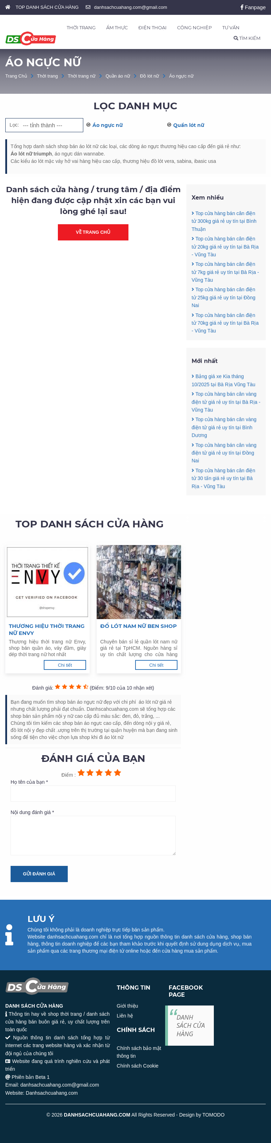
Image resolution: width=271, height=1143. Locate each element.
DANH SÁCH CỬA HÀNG (190, 1025)
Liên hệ (125, 1016)
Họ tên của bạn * (93, 790)
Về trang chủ (93, 232)
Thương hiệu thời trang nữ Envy (47, 629)
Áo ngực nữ (181, 76)
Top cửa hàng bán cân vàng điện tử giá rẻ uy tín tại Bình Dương (224, 460)
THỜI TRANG (81, 27)
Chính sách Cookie (137, 1066)
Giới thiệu (127, 1006)
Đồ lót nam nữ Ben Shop (138, 626)
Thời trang (47, 76)
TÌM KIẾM (247, 38)
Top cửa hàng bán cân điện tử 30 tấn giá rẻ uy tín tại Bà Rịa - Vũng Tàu (223, 511)
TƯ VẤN (231, 27)
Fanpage (253, 7)
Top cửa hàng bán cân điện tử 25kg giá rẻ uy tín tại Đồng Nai (223, 297)
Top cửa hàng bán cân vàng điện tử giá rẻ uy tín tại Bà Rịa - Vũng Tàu (226, 434)
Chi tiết (65, 665)
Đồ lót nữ (149, 76)
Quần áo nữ (118, 76)
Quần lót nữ (188, 125)
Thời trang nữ (82, 76)
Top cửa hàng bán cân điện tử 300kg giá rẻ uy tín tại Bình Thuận (224, 221)
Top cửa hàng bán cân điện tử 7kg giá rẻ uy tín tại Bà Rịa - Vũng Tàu (225, 272)
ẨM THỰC (117, 27)
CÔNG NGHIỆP (194, 27)
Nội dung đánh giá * (93, 832)
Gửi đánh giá (39, 873)
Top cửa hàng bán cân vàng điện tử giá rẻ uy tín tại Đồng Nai (224, 485)
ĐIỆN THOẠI (152, 27)
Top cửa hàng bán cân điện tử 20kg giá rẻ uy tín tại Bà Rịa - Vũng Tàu (225, 246)
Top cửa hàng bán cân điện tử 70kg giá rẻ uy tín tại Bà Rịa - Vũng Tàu (225, 323)
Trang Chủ (16, 76)
